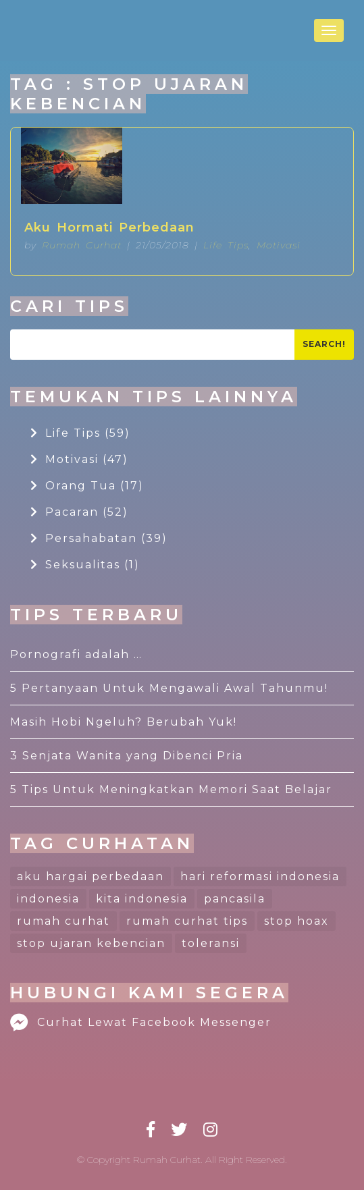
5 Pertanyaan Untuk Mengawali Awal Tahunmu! (169, 688)
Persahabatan (98, 538)
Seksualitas (85, 564)
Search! (324, 344)
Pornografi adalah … (76, 654)
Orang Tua (87, 485)
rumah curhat (63, 921)
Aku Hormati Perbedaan (109, 227)
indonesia (48, 898)
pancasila (234, 898)
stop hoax (296, 921)
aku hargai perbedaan (90, 876)
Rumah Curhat (82, 245)
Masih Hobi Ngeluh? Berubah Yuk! (123, 721)
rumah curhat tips (187, 921)
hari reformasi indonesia (260, 876)
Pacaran (79, 512)
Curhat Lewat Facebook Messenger (140, 1022)
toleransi (211, 943)
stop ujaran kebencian (91, 943)
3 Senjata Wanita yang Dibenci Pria (126, 755)
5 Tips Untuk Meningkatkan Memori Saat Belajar (171, 789)
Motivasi (279, 245)
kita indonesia (142, 898)
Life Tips (226, 245)
